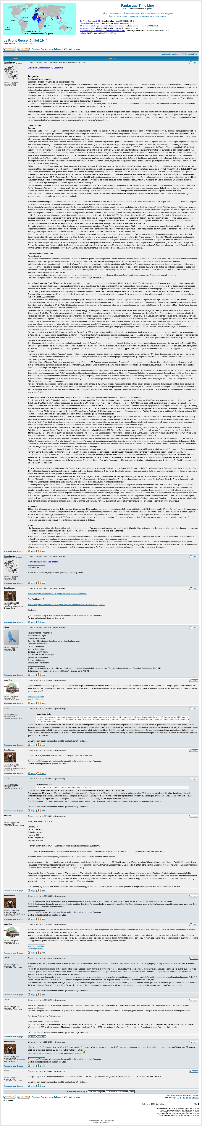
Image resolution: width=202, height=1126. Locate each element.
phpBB (97, 1120)
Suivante (31, 43)
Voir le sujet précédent (170, 54)
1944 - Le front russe (72, 49)
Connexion (161, 16)
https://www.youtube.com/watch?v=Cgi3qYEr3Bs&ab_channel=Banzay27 (57, 594)
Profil (112, 16)
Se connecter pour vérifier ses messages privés (135, 16)
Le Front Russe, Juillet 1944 (25, 40)
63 (26, 43)
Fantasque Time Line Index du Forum (46, 49)
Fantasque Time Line (137, 5)
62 (24, 43)
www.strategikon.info (36, 696)
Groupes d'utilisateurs (150, 14)
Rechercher (115, 14)
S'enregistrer (167, 14)
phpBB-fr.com (105, 1122)
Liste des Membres (131, 14)
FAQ (105, 14)
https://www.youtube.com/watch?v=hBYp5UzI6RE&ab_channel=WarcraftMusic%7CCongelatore (66, 605)
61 (21, 43)
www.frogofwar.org (35, 699)
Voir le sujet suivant (189, 54)
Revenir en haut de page (13, 551)
